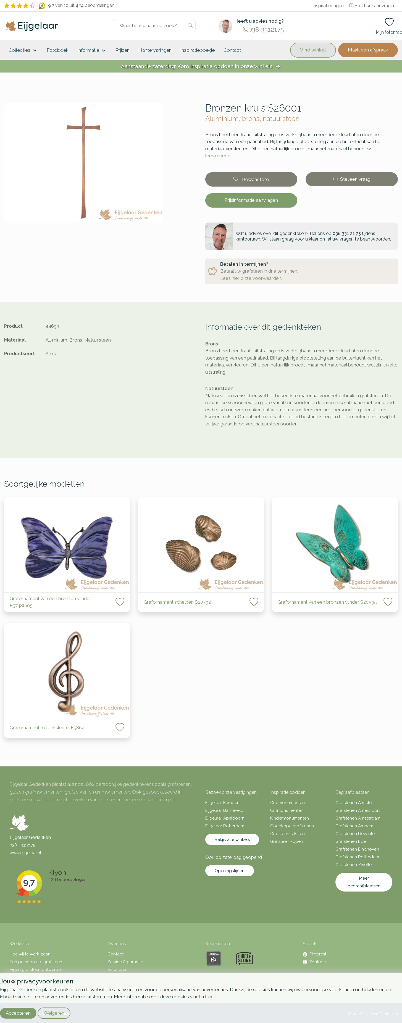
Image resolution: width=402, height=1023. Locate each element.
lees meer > (217, 155)
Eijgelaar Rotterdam (224, 825)
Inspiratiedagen (328, 5)
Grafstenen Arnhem (354, 825)
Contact (232, 50)
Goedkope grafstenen (292, 825)
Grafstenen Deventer (355, 833)
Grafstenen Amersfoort (357, 810)
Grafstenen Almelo (353, 802)
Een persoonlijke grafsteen (36, 961)
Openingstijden (230, 870)
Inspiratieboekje (197, 50)
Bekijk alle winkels (232, 839)
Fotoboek (58, 50)
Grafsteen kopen (286, 841)
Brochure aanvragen (372, 5)
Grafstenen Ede (350, 841)
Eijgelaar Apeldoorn (225, 818)
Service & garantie (125, 961)
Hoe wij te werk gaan (30, 954)
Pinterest (314, 954)
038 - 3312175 (22, 845)
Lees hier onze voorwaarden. (251, 278)
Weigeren (54, 1013)
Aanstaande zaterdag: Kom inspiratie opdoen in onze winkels (201, 66)
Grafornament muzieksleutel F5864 (47, 727)
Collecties (23, 50)
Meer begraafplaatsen (364, 882)
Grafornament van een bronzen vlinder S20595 (327, 602)
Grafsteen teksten (287, 833)
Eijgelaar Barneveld (224, 810)
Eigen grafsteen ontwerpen (36, 969)
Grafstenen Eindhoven (357, 849)
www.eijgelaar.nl (25, 852)
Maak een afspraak (368, 50)
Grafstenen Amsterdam (357, 818)
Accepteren (18, 1013)
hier (208, 996)
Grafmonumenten (287, 802)
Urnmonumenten (286, 810)
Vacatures (117, 969)
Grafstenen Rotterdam (357, 856)
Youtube (314, 961)
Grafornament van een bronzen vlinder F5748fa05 (50, 602)
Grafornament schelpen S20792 (177, 602)
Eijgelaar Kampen (222, 802)
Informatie (92, 50)
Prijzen (123, 50)
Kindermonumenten (289, 818)
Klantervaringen (155, 50)
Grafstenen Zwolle (353, 864)
